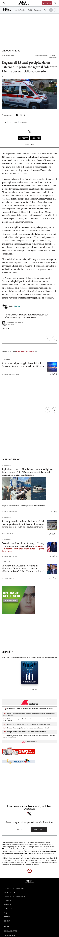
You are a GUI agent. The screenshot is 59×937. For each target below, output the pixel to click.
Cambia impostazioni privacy (14, 896)
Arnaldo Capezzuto (15, 322)
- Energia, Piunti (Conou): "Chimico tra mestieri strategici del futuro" (24, 732)
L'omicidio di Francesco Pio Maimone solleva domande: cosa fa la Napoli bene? (26, 316)
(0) (55, 374)
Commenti (7, 115)
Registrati (38, 830)
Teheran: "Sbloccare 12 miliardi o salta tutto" (22, 547)
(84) (55, 578)
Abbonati (47, 3)
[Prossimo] (54, 338)
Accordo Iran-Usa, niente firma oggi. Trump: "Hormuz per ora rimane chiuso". (23, 544)
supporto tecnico (25, 865)
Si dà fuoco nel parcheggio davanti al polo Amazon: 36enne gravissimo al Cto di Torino (23, 364)
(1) (55, 512)
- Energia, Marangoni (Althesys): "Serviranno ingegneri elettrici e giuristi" (26, 728)
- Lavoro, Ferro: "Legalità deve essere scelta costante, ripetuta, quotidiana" (26, 724)
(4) (7, 328)
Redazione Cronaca (10, 374)
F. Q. (4, 76)
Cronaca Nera (11, 50)
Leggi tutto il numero (29, 690)
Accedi (20, 830)
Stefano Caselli (9, 534)
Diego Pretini (8, 578)
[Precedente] (47, 338)
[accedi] (55, 3)
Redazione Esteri (9, 512)
